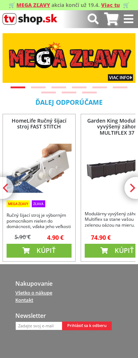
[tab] (111, 19)
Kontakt (24, 300)
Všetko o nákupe (33, 292)
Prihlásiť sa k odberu (87, 325)
